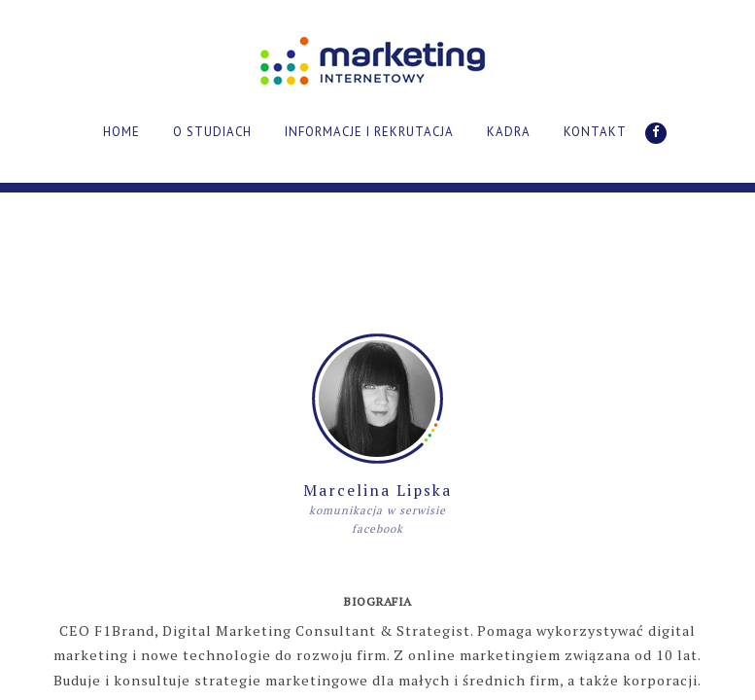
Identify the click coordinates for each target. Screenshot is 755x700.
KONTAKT (595, 131)
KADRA (509, 131)
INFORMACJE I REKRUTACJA (369, 131)
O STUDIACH (212, 131)
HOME (121, 131)
